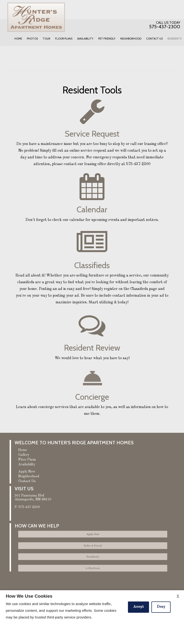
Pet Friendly (106, 38)
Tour (46, 38)
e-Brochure (93, 568)
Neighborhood (130, 38)
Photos (32, 38)
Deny (161, 607)
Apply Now (26, 471)
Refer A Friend (93, 545)
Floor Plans (63, 38)
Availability (85, 38)
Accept (138, 607)
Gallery (23, 454)
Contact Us (154, 38)
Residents (174, 38)
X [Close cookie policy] (177, 597)
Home (18, 38)
